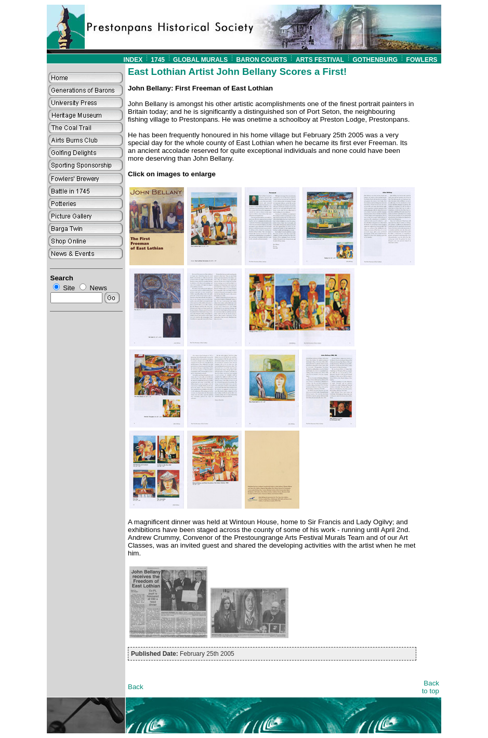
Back (135, 687)
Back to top (430, 687)
